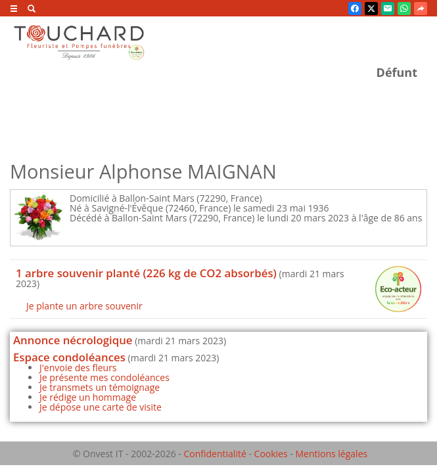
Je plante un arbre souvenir (84, 306)
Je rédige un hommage (87, 397)
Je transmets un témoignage (99, 387)
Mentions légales (331, 453)
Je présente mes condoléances (104, 377)
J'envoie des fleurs (78, 367)
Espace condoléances (69, 357)
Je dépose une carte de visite (100, 407)
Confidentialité (214, 453)
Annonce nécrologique (73, 340)
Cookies (271, 453)
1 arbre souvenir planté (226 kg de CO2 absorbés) (146, 273)
